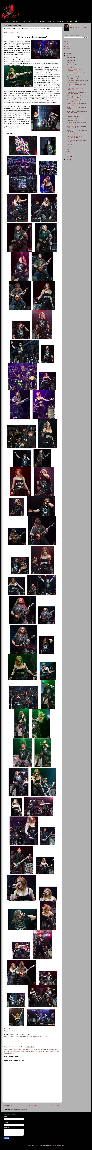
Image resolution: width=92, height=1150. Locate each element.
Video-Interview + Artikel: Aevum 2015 (77, 134)
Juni (68, 147)
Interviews (60, 21)
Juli (68, 144)
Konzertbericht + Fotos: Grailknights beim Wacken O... (76, 123)
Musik (23, 21)
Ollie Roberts (28, 1051)
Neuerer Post (9, 1105)
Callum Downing (13, 1049)
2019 (67, 46)
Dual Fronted (21, 1049)
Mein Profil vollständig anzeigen (78, 27)
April (68, 151)
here (8, 32)
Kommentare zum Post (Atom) (19, 1109)
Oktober (69, 62)
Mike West (17, 1051)
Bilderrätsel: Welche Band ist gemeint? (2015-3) (74, 137)
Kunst (30, 21)
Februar (69, 154)
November (70, 60)
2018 (67, 48)
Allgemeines (50, 21)
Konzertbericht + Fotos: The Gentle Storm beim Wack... (76, 127)
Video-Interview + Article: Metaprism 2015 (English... (76, 104)
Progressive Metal (37, 1051)
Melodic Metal (50, 1049)
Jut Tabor (36, 1049)
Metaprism (11, 1051)
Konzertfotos (42, 1049)
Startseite (7, 21)
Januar (69, 156)
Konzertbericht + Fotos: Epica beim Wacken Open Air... (76, 92)
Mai (68, 149)
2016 (67, 53)
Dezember (70, 57)
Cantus (73, 24)
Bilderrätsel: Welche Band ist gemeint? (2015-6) (74, 119)
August (69, 67)
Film (36, 21)
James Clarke (29, 1049)
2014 (67, 159)
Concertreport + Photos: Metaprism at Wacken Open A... (77, 111)
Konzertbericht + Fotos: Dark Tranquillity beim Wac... (74, 100)
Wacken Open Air (9, 1053)
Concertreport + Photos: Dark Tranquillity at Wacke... (75, 96)
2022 (67, 44)
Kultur (42, 21)
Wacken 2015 (55, 1051)
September (70, 64)
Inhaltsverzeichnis (72, 21)
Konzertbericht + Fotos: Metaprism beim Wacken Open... (76, 115)
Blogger (62, 1145)
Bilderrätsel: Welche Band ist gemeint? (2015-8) (74, 70)
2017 (67, 51)
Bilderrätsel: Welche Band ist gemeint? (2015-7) (74, 77)
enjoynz (50, 1145)
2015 (67, 55)
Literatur (15, 21)
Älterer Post (55, 1105)
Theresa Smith (47, 1051)
